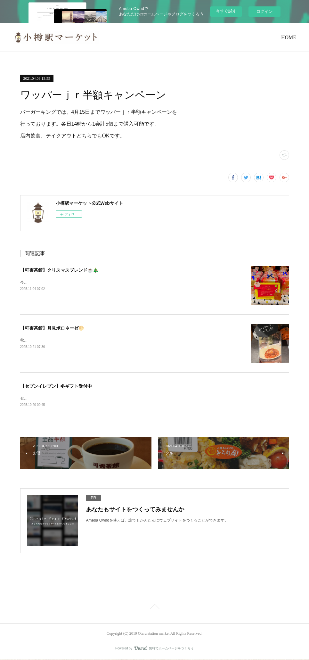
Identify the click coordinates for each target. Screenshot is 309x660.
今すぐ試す (226, 11)
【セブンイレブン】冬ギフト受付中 (56, 386)
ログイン (264, 11)
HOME (288, 37)
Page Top (154, 608)
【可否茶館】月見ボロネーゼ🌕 (52, 328)
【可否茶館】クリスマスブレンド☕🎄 (59, 270)
